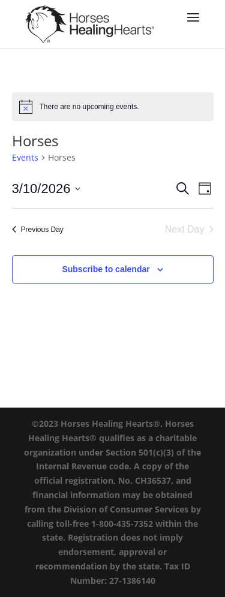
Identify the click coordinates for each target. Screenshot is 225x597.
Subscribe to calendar (105, 269)
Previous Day (38, 229)
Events (25, 157)
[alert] (113, 106)
